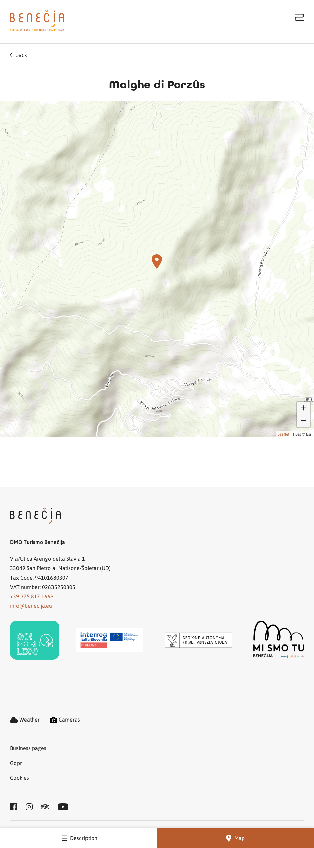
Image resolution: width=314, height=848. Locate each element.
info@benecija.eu (31, 605)
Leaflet (283, 434)
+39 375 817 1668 (32, 596)
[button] (157, 261)
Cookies (19, 777)
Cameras (65, 719)
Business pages (28, 747)
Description (78, 837)
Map (235, 838)
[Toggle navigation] (299, 17)
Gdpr (16, 762)
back (18, 54)
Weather (25, 719)
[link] (34, 640)
